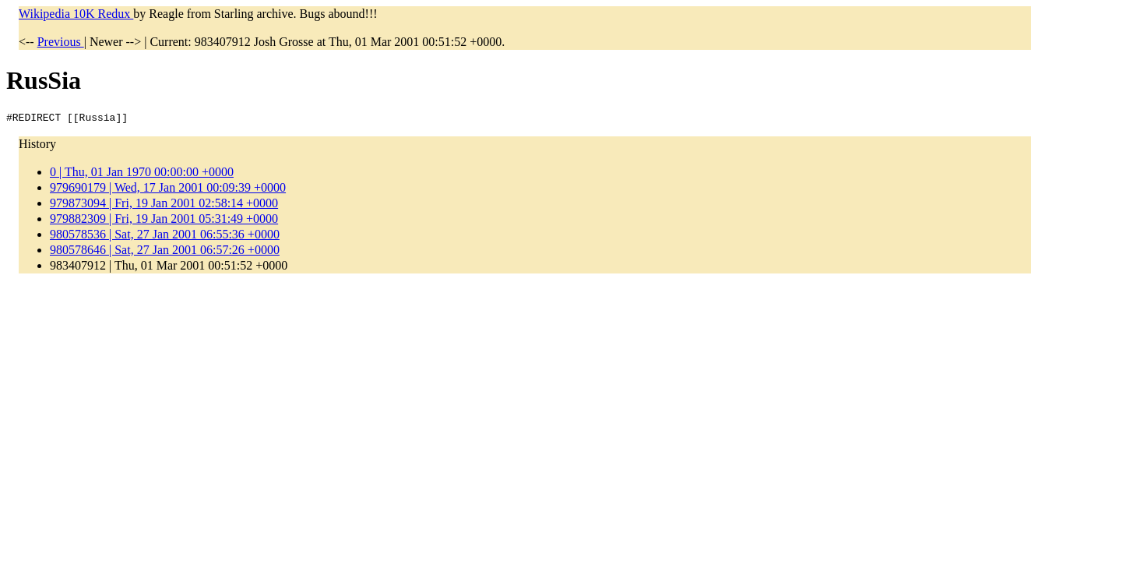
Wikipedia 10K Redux (76, 13)
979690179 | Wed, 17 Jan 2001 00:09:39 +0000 (168, 189)
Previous (60, 41)
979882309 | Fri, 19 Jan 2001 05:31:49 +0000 (164, 221)
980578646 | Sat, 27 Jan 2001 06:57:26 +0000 (165, 252)
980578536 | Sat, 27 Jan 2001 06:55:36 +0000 (165, 236)
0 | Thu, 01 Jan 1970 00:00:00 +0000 (142, 174)
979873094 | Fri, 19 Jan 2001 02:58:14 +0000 (164, 205)
